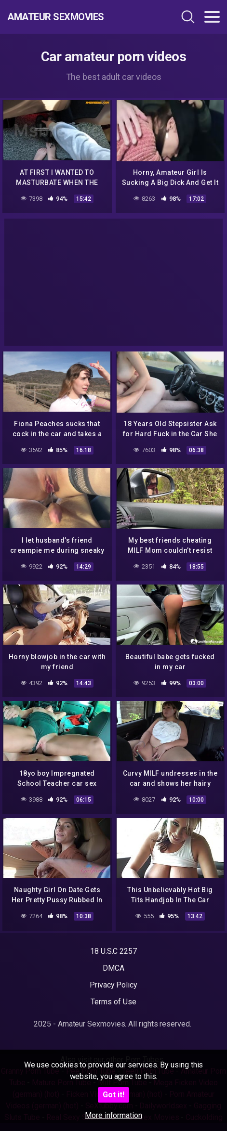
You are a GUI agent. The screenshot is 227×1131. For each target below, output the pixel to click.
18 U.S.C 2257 (113, 951)
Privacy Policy (113, 984)
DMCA (113, 968)
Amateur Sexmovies (55, 16)
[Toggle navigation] (212, 17)
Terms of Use (113, 1001)
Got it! (113, 1094)
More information (113, 1115)
